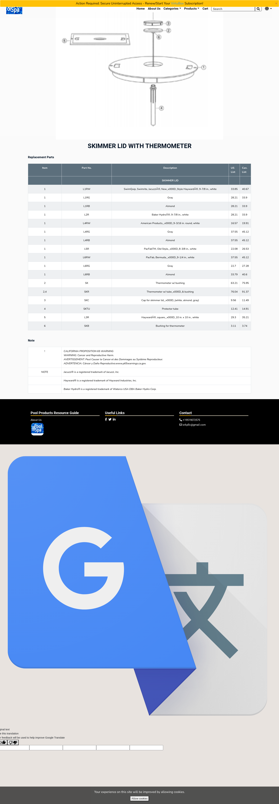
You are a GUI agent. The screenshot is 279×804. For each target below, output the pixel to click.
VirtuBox (177, 3)
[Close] (276, 3)
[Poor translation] (13, 751)
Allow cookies (139, 798)
